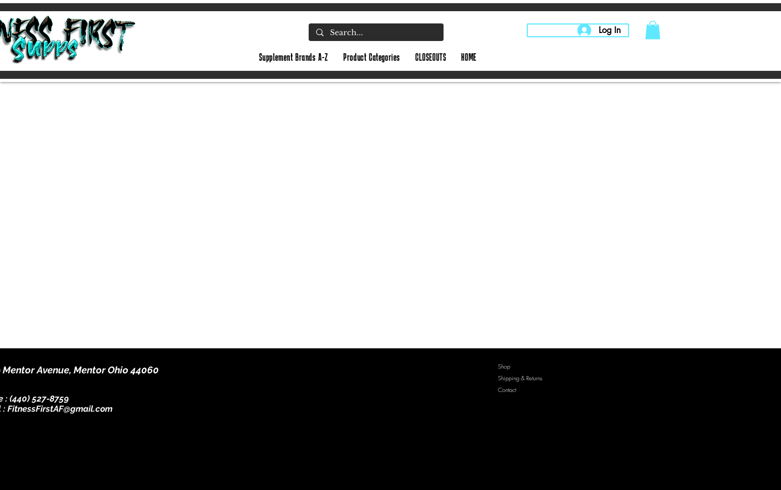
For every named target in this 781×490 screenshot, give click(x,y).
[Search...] (375, 33)
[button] (653, 30)
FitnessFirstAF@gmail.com (59, 409)
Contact (507, 390)
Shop (504, 366)
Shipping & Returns (520, 378)
